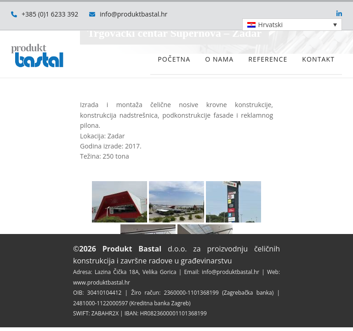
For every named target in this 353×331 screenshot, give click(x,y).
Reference (267, 59)
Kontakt (318, 59)
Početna (174, 59)
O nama (219, 59)
